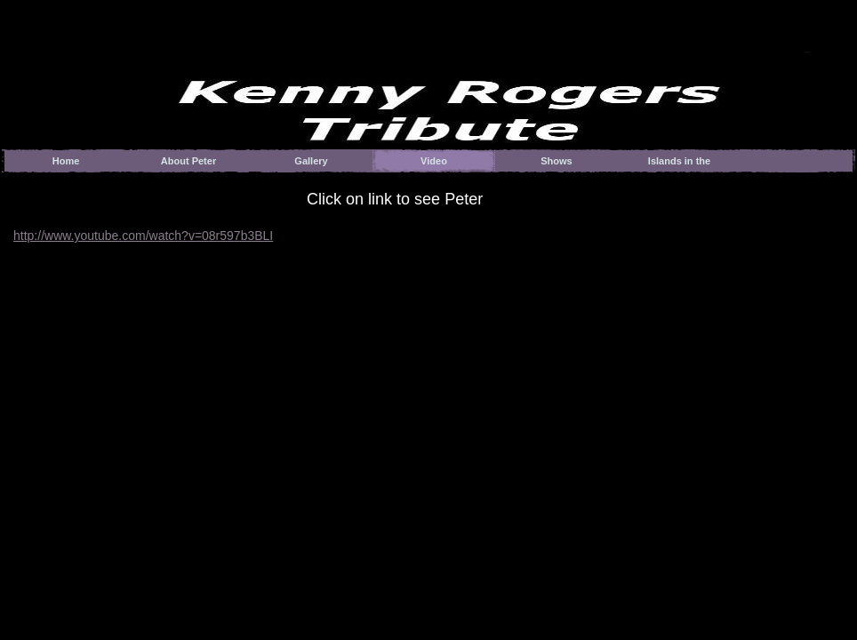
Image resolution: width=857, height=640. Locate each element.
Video (433, 161)
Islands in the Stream (679, 164)
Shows (556, 161)
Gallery (310, 161)
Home (66, 161)
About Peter (188, 161)
